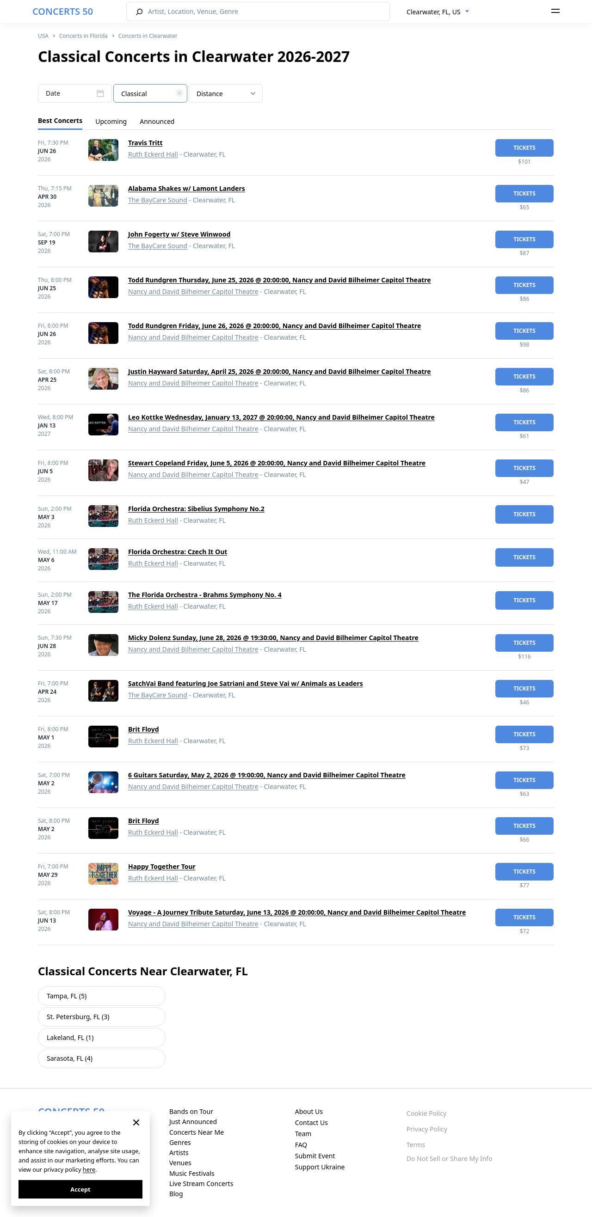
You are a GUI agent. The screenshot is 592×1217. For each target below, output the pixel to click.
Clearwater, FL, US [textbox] (434, 11)
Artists (179, 1152)
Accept (80, 1189)
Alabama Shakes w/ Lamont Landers (186, 188)
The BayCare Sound (157, 200)
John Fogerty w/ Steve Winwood (179, 234)
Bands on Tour (191, 1111)
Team (303, 1133)
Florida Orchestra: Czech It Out (177, 551)
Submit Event (315, 1155)
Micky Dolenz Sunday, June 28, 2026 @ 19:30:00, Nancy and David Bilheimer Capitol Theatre (273, 637)
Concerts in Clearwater (148, 36)
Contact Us (311, 1122)
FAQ (301, 1144)
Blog (176, 1193)
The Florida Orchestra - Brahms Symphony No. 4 (205, 594)
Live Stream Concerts (201, 1183)
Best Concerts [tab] (60, 120)
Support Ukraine (320, 1166)
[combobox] (438, 12)
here (89, 1169)
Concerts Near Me (196, 1132)
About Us (309, 1111)
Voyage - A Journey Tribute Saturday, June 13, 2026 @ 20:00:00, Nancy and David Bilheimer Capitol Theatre (297, 912)
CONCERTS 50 (62, 11)
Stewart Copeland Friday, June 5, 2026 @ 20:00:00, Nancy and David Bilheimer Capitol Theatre (277, 463)
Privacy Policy (427, 1129)
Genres (180, 1142)
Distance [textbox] (210, 93)
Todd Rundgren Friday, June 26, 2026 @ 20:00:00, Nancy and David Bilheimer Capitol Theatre (274, 325)
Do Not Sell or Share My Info (450, 1158)
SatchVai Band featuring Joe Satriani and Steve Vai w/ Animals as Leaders (245, 683)
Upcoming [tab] (111, 121)
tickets (524, 148)
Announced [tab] (157, 121)
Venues (180, 1162)
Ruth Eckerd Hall (153, 154)
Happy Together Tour (162, 866)
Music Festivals (192, 1173)
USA (43, 36)
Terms (416, 1144)
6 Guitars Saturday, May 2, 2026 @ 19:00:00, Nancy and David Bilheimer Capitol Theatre (267, 775)
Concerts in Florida (83, 36)
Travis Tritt (145, 142)
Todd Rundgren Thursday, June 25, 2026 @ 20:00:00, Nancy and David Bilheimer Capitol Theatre (279, 279)
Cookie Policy (426, 1113)
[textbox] (150, 94)
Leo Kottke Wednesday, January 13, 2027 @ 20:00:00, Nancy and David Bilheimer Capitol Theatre (281, 417)
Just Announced (193, 1121)
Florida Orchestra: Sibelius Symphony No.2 (196, 508)
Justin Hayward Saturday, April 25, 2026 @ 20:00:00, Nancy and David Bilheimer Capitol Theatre (279, 371)
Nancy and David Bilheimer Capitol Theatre (193, 291)
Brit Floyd (143, 729)
